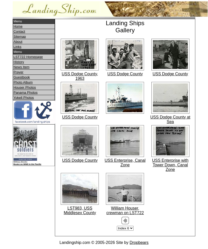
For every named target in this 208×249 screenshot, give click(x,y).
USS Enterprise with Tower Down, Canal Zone (170, 165)
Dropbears (139, 242)
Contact (19, 31)
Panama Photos (25, 92)
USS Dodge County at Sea (170, 119)
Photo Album (23, 82)
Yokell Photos (23, 97)
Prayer (18, 72)
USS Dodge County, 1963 (80, 76)
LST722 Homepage (28, 57)
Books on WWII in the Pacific (27, 164)
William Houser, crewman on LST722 (125, 210)
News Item (21, 67)
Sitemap (19, 36)
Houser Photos (24, 87)
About (17, 41)
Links (17, 47)
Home (18, 26)
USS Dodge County (125, 74)
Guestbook (21, 77)
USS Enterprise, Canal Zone (125, 162)
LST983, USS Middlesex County (80, 210)
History (18, 62)
